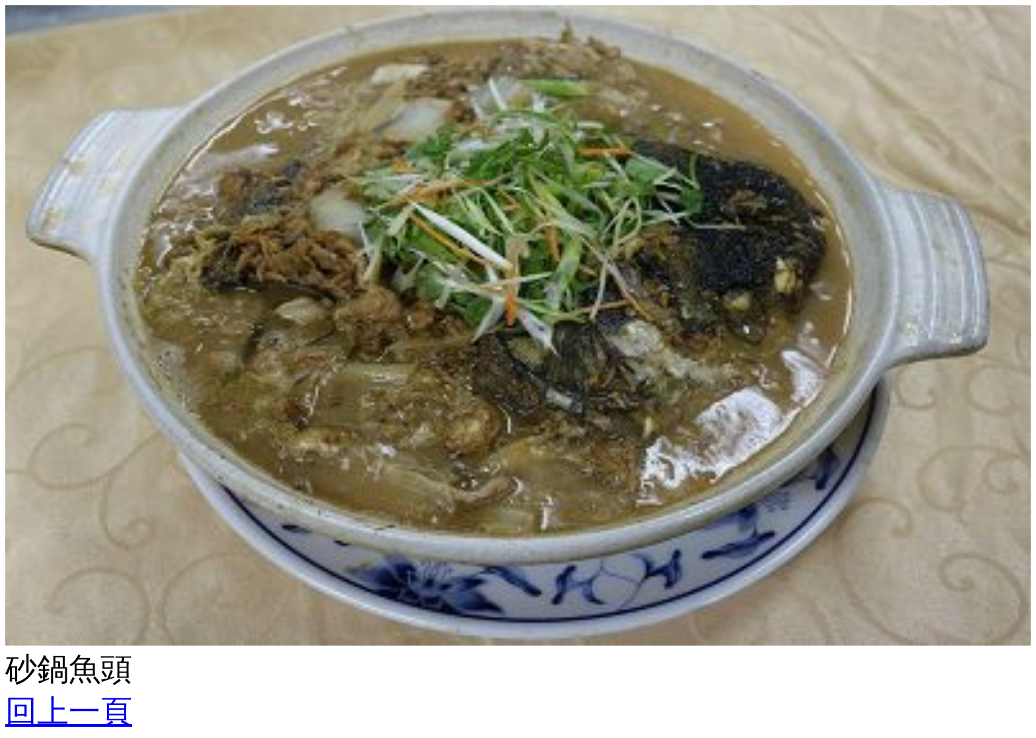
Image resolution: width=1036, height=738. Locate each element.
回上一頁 (68, 711)
